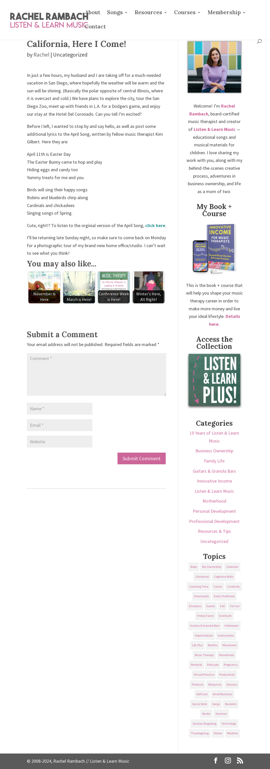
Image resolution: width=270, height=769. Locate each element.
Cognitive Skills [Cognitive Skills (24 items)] (223, 576)
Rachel (41, 54)
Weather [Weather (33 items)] (232, 733)
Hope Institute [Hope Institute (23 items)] (204, 635)
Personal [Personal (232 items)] (196, 665)
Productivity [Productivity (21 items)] (227, 674)
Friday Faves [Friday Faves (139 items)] (205, 616)
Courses (185, 13)
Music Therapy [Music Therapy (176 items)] (204, 655)
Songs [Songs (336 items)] (216, 704)
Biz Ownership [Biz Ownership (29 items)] (211, 567)
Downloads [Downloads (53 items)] (201, 596)
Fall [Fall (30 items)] (222, 606)
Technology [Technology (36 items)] (228, 723)
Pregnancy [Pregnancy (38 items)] (231, 665)
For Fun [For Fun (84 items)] (235, 606)
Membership (224, 13)
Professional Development (214, 521)
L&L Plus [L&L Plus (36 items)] (197, 645)
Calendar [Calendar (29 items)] (232, 567)
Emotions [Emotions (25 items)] (195, 606)
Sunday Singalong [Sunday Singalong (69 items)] (204, 723)
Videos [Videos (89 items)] (218, 733)
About (92, 13)
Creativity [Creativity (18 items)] (233, 586)
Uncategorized (214, 541)
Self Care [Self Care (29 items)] (202, 694)
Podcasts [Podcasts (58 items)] (213, 665)
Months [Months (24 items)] (212, 645)
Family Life (214, 461)
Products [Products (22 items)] (197, 684)
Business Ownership (214, 451)
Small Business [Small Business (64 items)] (222, 694)
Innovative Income (214, 481)
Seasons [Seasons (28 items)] (231, 684)
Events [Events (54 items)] (210, 606)
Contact (95, 27)
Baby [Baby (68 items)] (194, 567)
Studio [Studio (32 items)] (206, 713)
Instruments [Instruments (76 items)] (226, 635)
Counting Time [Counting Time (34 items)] (198, 586)
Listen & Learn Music (214, 491)
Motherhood (214, 501)
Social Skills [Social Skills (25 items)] (199, 704)
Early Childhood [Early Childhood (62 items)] (224, 596)
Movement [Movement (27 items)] (230, 645)
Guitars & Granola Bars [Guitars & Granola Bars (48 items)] (205, 625)
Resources (148, 13)
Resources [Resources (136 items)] (214, 684)
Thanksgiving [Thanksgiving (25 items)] (200, 733)
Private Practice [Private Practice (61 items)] (204, 674)
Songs (115, 13)
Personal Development (214, 511)
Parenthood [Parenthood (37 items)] (226, 655)
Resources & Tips (214, 531)
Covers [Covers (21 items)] (217, 586)
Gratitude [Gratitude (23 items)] (225, 616)
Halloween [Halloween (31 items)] (232, 625)
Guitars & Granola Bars (214, 471)
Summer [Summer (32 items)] (221, 713)
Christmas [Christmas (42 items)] (202, 576)
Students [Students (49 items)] (231, 704)
